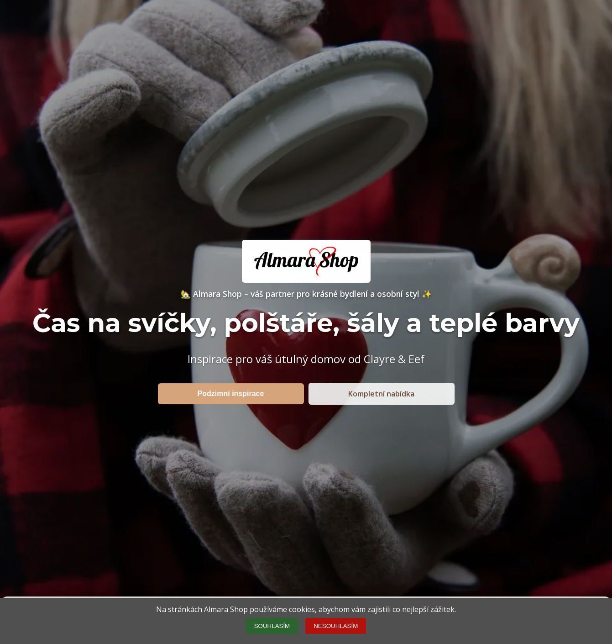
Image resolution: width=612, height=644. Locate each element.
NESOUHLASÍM (336, 626)
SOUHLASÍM (272, 626)
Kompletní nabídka (381, 394)
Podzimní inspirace (231, 393)
